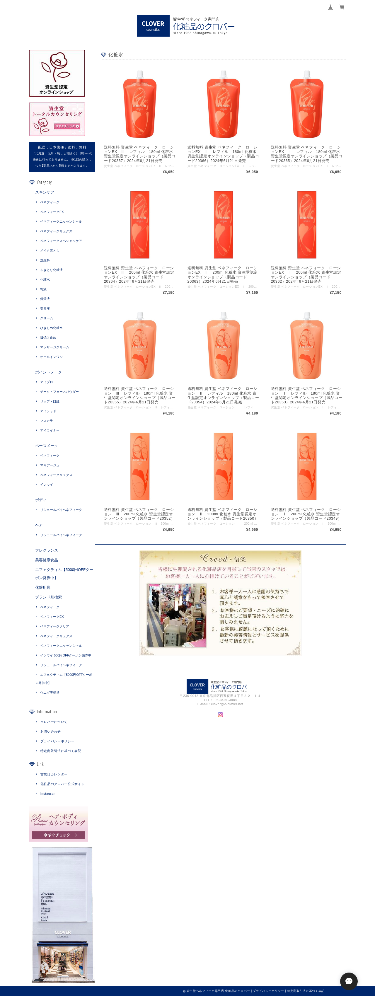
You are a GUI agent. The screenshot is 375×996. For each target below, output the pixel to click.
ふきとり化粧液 (51, 270)
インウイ (46, 484)
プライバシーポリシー (57, 741)
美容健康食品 (46, 560)
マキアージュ (49, 465)
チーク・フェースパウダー (59, 391)
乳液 (43, 289)
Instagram (48, 793)
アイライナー (49, 430)
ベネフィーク (49, 202)
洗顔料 (45, 260)
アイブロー (48, 382)
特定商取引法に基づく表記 (60, 751)
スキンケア (44, 192)
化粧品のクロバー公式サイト (62, 784)
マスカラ (46, 420)
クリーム (46, 318)
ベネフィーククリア (54, 626)
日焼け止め (48, 337)
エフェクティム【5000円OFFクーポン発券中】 (64, 573)
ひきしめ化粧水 (51, 328)
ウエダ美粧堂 (49, 692)
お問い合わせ (50, 731)
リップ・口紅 (49, 401)
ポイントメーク (48, 372)
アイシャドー (49, 411)
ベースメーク (46, 446)
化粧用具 (42, 587)
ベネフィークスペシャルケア (61, 241)
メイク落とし (49, 250)
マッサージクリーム (54, 347)
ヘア (39, 525)
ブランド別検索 (48, 597)
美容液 (45, 308)
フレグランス (46, 550)
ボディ (41, 500)
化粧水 (45, 279)
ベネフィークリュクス (56, 231)
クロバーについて (54, 722)
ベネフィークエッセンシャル (61, 221)
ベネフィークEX (52, 212)
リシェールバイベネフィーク (61, 509)
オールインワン (51, 357)
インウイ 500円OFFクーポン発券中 (65, 655)
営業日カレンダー (54, 774)
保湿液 (45, 299)
